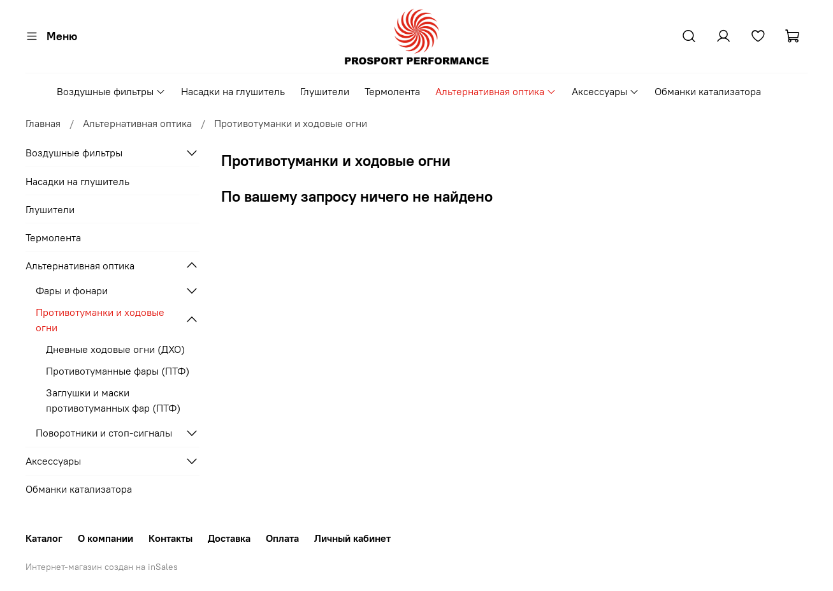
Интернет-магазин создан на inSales (101, 566)
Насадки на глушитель (233, 91)
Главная (43, 123)
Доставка (229, 538)
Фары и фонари (72, 290)
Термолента (392, 91)
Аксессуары (605, 91)
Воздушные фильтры (111, 91)
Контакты (170, 538)
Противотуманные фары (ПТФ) (117, 370)
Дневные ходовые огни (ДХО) (115, 349)
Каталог (43, 538)
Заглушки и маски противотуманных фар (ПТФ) (113, 400)
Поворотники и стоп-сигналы (104, 432)
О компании (105, 538)
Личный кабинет (352, 538)
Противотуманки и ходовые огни (100, 320)
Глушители (324, 91)
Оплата (282, 538)
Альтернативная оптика (495, 91)
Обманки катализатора (708, 91)
